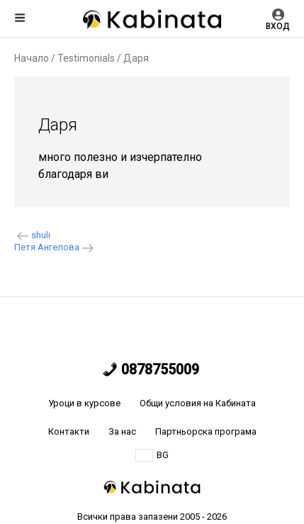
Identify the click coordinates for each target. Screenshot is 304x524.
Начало (31, 58)
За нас (122, 431)
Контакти (68, 431)
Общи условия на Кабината (198, 403)
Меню (20, 17)
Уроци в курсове (84, 403)
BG (152, 455)
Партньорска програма (206, 431)
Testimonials (86, 58)
